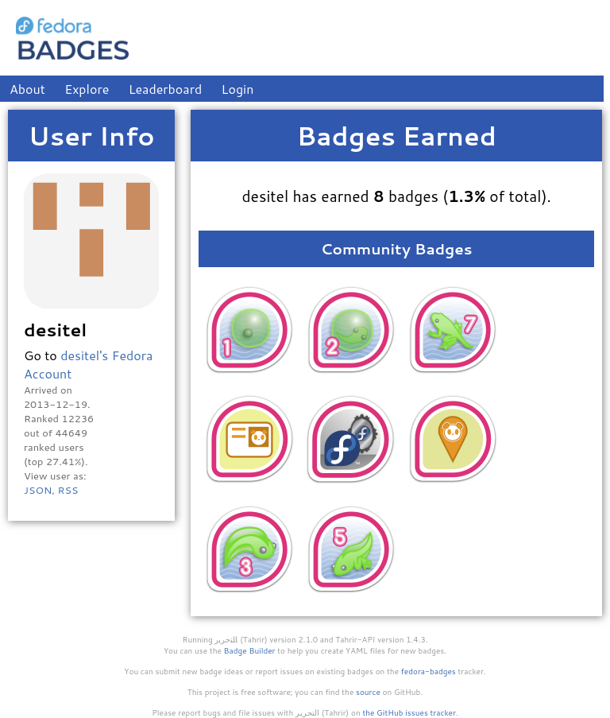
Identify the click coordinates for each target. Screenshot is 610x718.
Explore (86, 89)
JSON (38, 490)
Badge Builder (250, 650)
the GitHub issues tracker (409, 712)
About (27, 89)
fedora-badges (428, 671)
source (368, 691)
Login (238, 89)
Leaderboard (166, 89)
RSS (67, 490)
